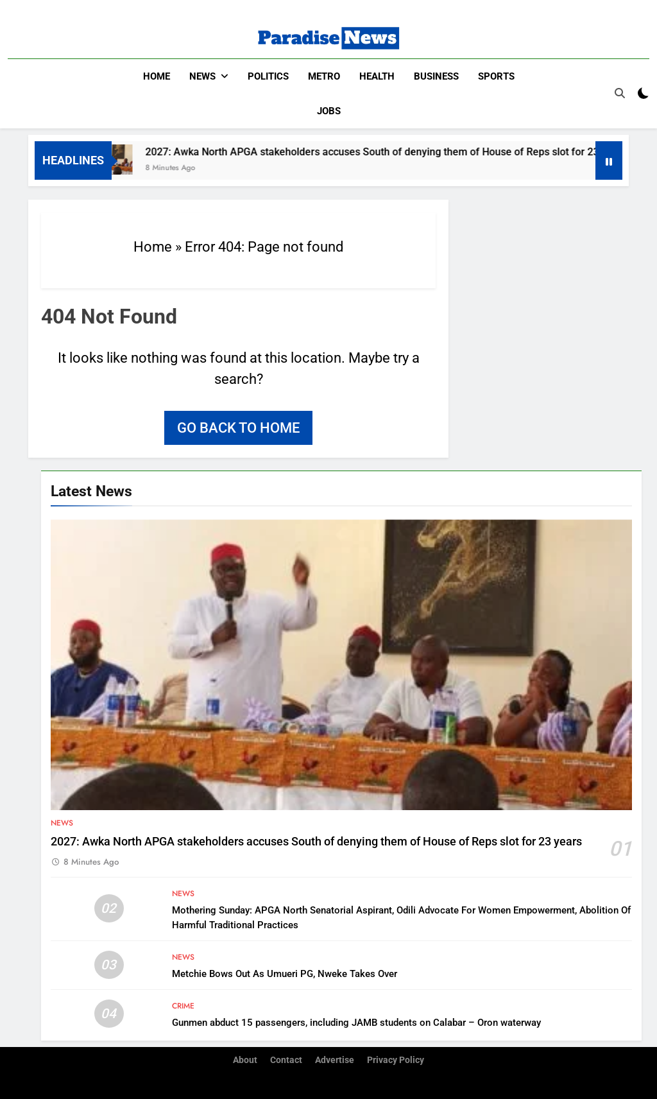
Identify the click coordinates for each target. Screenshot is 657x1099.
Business (436, 76)
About (245, 1060)
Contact (286, 1060)
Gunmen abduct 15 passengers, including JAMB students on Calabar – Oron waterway (356, 1022)
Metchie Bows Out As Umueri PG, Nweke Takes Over (284, 974)
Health (377, 76)
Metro (324, 76)
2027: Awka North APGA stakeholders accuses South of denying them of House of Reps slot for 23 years (394, 152)
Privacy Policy (395, 1060)
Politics (268, 76)
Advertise (334, 1060)
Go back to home (238, 428)
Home (156, 76)
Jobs (329, 111)
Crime (183, 1006)
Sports (496, 76)
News (202, 76)
